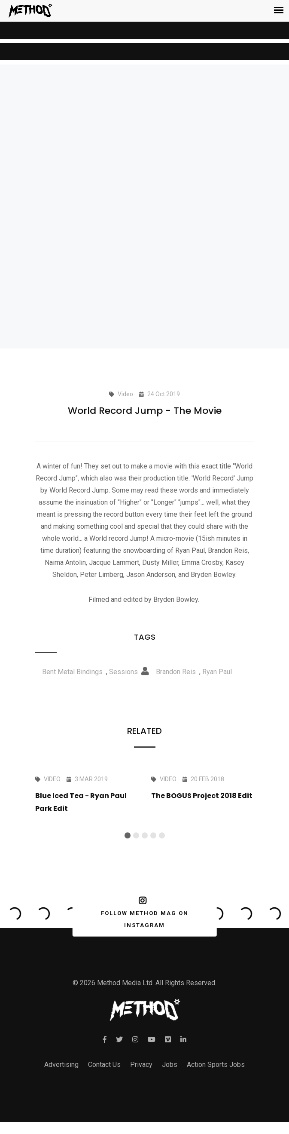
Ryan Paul (217, 672)
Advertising (61, 1064)
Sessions (123, 672)
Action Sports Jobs (216, 1064)
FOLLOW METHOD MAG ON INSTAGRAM (142, 912)
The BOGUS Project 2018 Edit (201, 796)
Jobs (169, 1064)
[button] (128, 835)
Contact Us (104, 1064)
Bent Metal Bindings (72, 672)
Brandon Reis (176, 672)
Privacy (141, 1064)
